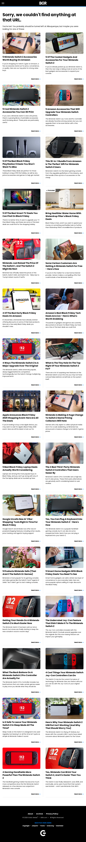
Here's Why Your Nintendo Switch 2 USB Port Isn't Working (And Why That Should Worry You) (64, 725)
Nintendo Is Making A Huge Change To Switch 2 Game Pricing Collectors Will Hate (64, 418)
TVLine (42, 826)
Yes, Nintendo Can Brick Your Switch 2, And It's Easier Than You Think (63, 775)
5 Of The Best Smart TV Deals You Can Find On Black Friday (20, 214)
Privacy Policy (52, 814)
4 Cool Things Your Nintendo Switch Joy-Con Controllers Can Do (64, 674)
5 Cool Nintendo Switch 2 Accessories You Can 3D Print (18, 110)
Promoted (51, 190)
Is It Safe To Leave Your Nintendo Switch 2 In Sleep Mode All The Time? (20, 725)
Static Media (32, 817)
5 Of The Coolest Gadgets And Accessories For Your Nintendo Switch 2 (62, 60)
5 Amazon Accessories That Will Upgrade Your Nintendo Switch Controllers (63, 112)
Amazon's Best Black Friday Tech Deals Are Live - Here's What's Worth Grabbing (63, 316)
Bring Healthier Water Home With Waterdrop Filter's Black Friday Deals (63, 216)
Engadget (26, 826)
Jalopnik (35, 826)
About (30, 814)
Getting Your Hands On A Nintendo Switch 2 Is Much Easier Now (21, 622)
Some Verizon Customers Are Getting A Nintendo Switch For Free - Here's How (64, 266)
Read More (35, 79)
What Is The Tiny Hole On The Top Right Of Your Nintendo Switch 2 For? (63, 365)
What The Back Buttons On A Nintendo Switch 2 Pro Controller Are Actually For (20, 675)
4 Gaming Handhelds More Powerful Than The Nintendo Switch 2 (21, 775)
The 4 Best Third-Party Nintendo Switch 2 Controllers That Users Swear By (63, 470)
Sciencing (50, 826)
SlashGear (59, 826)
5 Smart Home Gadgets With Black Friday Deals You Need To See (64, 572)
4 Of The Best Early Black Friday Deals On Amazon (19, 314)
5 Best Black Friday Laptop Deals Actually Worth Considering (20, 468)
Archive (39, 814)
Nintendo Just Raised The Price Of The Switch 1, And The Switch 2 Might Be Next (20, 266)
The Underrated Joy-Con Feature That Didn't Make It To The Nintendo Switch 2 (64, 623)
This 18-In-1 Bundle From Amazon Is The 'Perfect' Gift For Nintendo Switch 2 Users (63, 164)
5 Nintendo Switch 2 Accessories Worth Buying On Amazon (20, 58)
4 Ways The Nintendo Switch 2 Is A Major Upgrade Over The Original (21, 364)
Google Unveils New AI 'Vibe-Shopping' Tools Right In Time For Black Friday (20, 522)
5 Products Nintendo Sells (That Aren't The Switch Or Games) (19, 572)
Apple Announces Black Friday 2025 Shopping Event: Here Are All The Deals (20, 418)
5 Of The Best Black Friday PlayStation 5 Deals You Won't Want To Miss (18, 164)
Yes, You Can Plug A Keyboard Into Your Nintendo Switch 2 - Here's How (64, 522)
